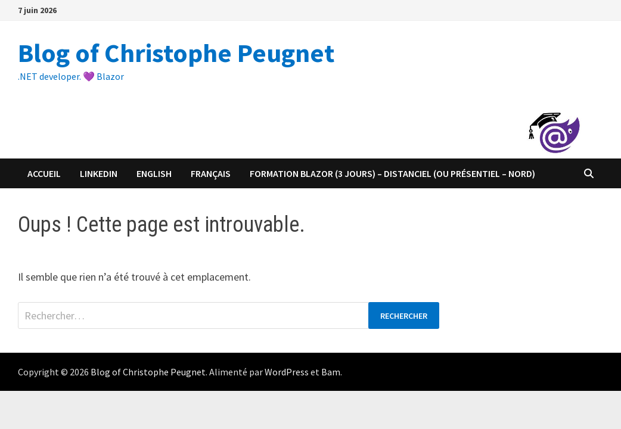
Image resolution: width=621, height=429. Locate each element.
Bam (330, 372)
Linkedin (98, 173)
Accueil (44, 173)
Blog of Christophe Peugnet (176, 52)
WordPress (287, 372)
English (154, 173)
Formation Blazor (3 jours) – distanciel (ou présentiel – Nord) (392, 173)
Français (211, 173)
